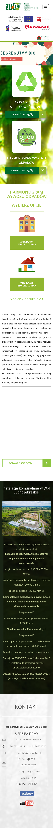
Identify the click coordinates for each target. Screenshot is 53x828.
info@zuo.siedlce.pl (31, 753)
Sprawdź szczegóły (21, 114)
